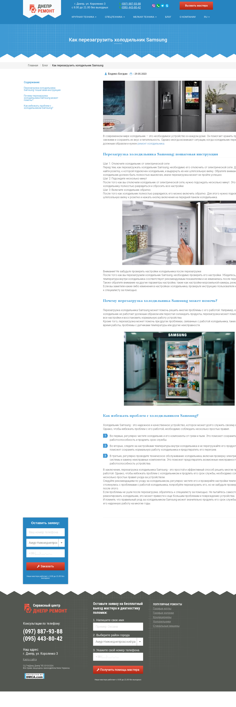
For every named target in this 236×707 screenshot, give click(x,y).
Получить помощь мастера (118, 669)
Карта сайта (30, 658)
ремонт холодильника (151, 142)
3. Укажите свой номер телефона (116, 649)
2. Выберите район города (111, 634)
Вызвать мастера (196, 5)
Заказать (45, 565)
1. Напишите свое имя (108, 619)
